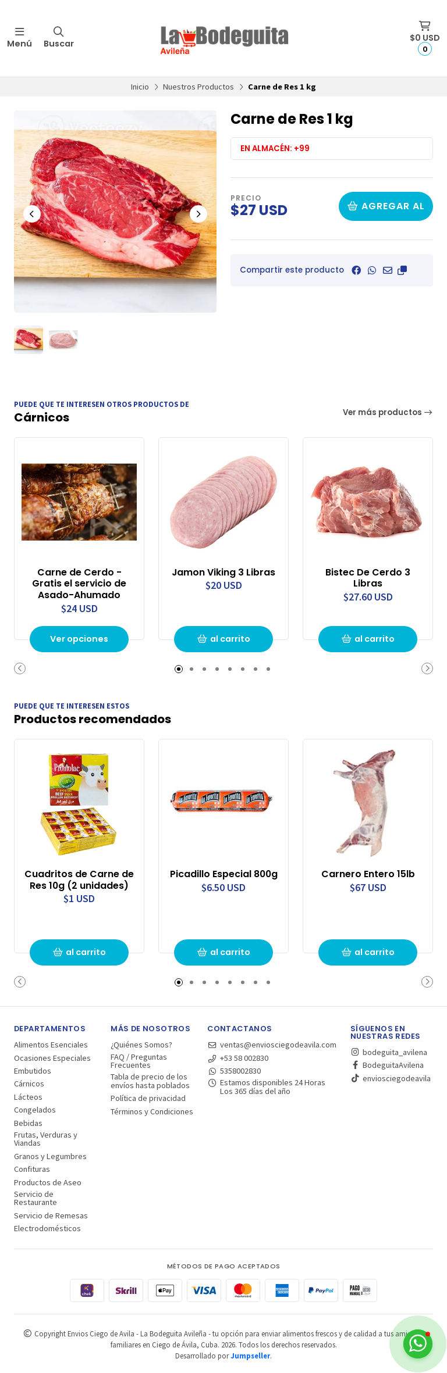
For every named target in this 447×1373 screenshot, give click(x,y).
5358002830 (234, 1071)
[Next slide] (198, 214)
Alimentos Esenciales (51, 1045)
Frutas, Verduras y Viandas (45, 1139)
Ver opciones (79, 639)
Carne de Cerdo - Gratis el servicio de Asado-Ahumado (79, 584)
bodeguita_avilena (388, 1052)
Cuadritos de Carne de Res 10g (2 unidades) (79, 880)
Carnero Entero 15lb (368, 874)
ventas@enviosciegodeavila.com (271, 1045)
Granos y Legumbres (50, 1156)
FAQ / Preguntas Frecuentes (139, 1061)
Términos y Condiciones (152, 1111)
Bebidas (28, 1123)
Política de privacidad (148, 1098)
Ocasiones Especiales (52, 1058)
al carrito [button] (223, 639)
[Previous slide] (32, 214)
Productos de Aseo (47, 1182)
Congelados (35, 1110)
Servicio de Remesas (51, 1215)
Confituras (32, 1169)
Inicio (140, 86)
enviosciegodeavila (390, 1078)
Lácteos (28, 1097)
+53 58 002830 (237, 1058)
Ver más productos (388, 412)
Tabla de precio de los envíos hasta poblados (150, 1080)
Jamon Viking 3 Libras (223, 572)
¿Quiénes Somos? (141, 1045)
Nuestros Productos (198, 86)
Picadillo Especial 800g (224, 874)
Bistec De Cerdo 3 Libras (367, 578)
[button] (402, 270)
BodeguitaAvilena (387, 1065)
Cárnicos (29, 1083)
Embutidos (32, 1071)
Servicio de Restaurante (35, 1198)
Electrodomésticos (47, 1228)
